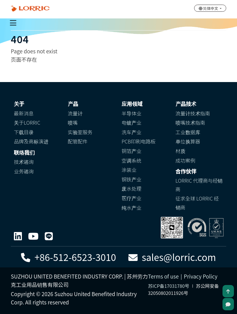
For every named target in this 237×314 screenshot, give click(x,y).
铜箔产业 (131, 151)
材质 (180, 151)
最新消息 (24, 113)
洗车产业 (131, 132)
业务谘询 (24, 171)
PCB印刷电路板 (139, 141)
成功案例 (185, 160)
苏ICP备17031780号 (168, 286)
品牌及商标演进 (31, 141)
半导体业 (131, 113)
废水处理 (131, 188)
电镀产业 (131, 122)
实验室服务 (80, 132)
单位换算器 (188, 141)
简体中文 (209, 8)
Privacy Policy (200, 276)
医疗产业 (131, 198)
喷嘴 (73, 122)
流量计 (75, 113)
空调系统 (131, 160)
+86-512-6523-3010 (68, 257)
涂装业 (129, 169)
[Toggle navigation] (13, 22)
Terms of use (163, 276)
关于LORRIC (27, 122)
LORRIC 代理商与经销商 (199, 185)
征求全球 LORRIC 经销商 (197, 203)
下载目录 (24, 132)
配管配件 (78, 141)
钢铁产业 (131, 179)
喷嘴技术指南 (190, 122)
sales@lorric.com (172, 257)
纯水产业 (131, 207)
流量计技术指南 (193, 113)
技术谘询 (24, 161)
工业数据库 (188, 132)
